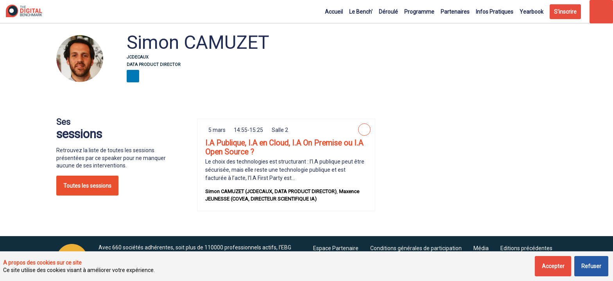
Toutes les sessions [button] (87, 186)
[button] (565, 11)
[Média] (481, 248)
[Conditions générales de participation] (416, 248)
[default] (335, 248)
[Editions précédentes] (526, 248)
